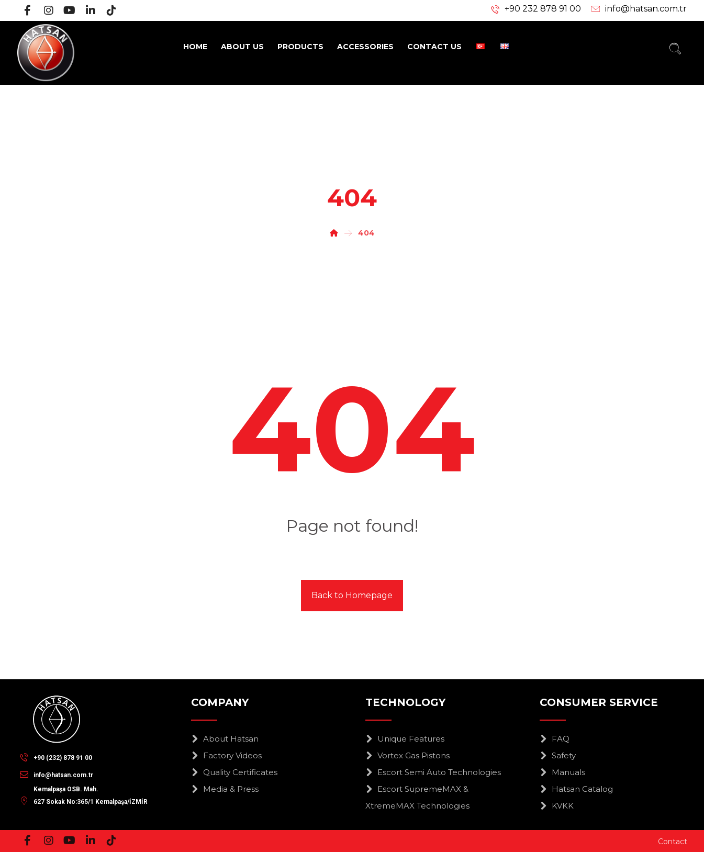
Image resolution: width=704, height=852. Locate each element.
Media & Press (225, 789)
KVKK (557, 806)
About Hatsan (225, 739)
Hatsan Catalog (576, 789)
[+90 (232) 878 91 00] (58, 756)
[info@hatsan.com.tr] (59, 774)
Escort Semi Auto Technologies (433, 772)
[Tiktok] (111, 10)
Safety (558, 755)
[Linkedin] (90, 10)
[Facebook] (27, 10)
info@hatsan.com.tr (646, 9)
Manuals (562, 772)
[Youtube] (69, 10)
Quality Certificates (234, 772)
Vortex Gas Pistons (407, 755)
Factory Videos (226, 755)
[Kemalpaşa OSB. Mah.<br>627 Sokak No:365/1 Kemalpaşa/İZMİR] (86, 791)
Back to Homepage (352, 595)
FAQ (554, 739)
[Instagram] (48, 10)
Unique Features (404, 739)
